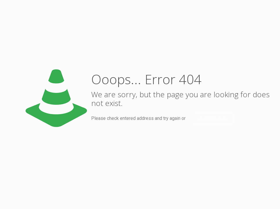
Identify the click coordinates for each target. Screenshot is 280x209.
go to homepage (213, 118)
